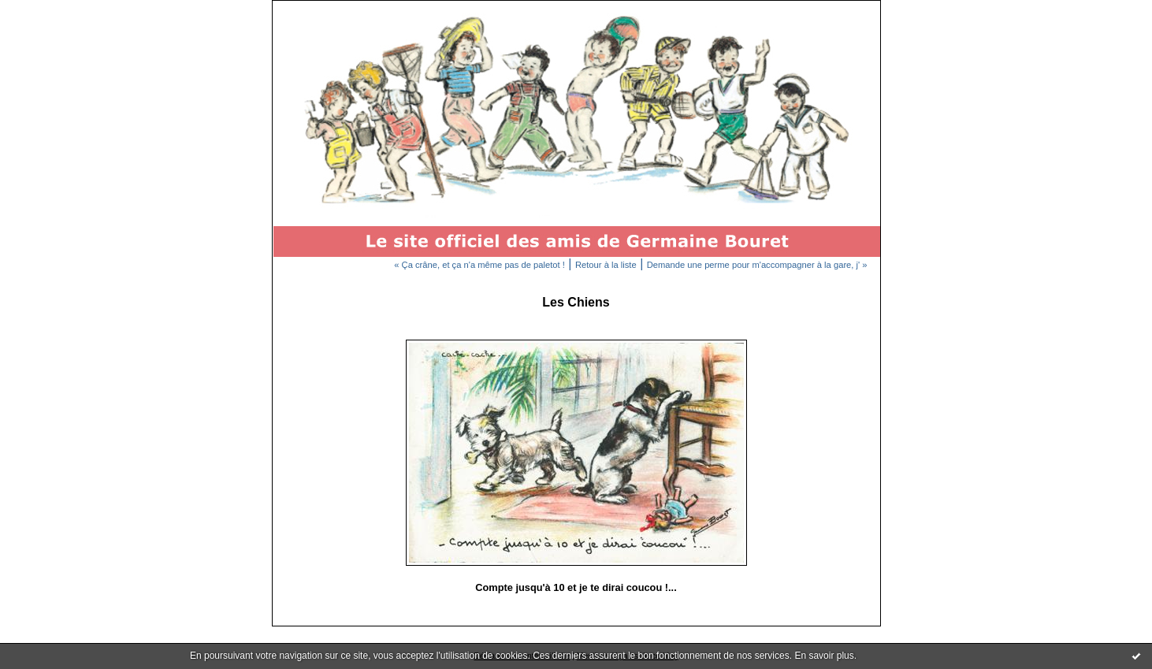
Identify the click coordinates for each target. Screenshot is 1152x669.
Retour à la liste (606, 264)
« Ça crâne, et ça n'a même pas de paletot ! (479, 264)
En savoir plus (823, 655)
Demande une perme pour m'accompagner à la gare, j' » (757, 264)
